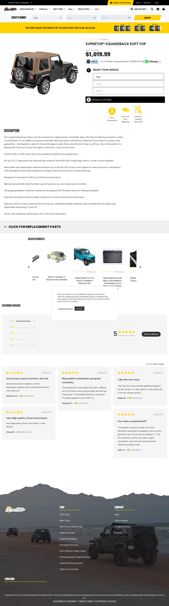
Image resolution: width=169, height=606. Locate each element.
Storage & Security (69, 544)
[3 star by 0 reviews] (22, 333)
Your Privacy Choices (105, 601)
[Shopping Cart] (163, 9)
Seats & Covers (67, 532)
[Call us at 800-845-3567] (139, 9)
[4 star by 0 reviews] (22, 327)
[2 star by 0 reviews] (22, 339)
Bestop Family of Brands (18, 2)
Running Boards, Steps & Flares (75, 556)
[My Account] (158, 9)
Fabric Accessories (69, 568)
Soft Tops (64, 514)
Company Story (122, 526)
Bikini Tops (65, 520)
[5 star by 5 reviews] (22, 321)
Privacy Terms (86, 601)
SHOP (147, 17)
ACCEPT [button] (79, 308)
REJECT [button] (88, 308)
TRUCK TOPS (85, 9)
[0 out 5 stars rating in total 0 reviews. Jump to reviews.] (97, 39)
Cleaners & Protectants (71, 562)
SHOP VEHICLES (28, 9)
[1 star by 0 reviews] (22, 345)
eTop (71, 9)
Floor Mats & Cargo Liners (73, 550)
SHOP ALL (44, 9)
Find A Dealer (121, 520)
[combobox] (156, 364)
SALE (96, 9)
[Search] (152, 9)
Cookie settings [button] (65, 308)
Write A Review (151, 334)
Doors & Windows (68, 538)
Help (117, 514)
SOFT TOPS (59, 9)
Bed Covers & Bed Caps (71, 526)
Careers (119, 532)
